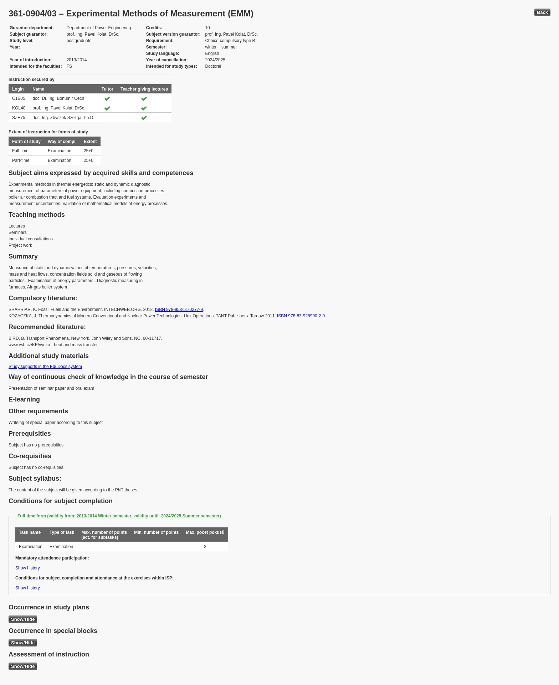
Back (542, 12)
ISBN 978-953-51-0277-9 (179, 309)
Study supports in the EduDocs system (45, 366)
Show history (27, 568)
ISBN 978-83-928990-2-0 (301, 315)
